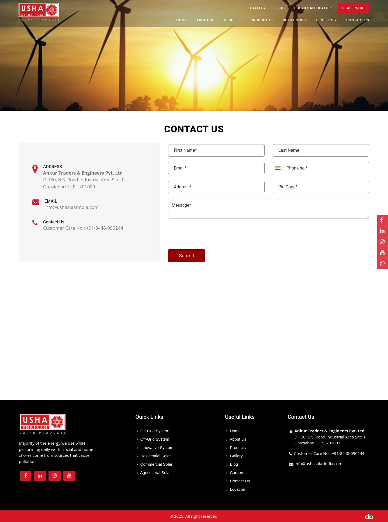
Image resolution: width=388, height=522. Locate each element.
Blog (280, 8)
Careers (236, 472)
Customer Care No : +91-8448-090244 (329, 453)
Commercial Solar (155, 464)
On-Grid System (154, 430)
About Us (205, 20)
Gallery (258, 8)
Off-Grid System (154, 439)
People (232, 20)
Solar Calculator (312, 8)
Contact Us (357, 20)
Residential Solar (155, 456)
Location (237, 489)
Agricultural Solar (155, 472)
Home (181, 20)
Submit (186, 255)
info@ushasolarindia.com (318, 463)
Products (237, 447)
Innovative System (156, 447)
